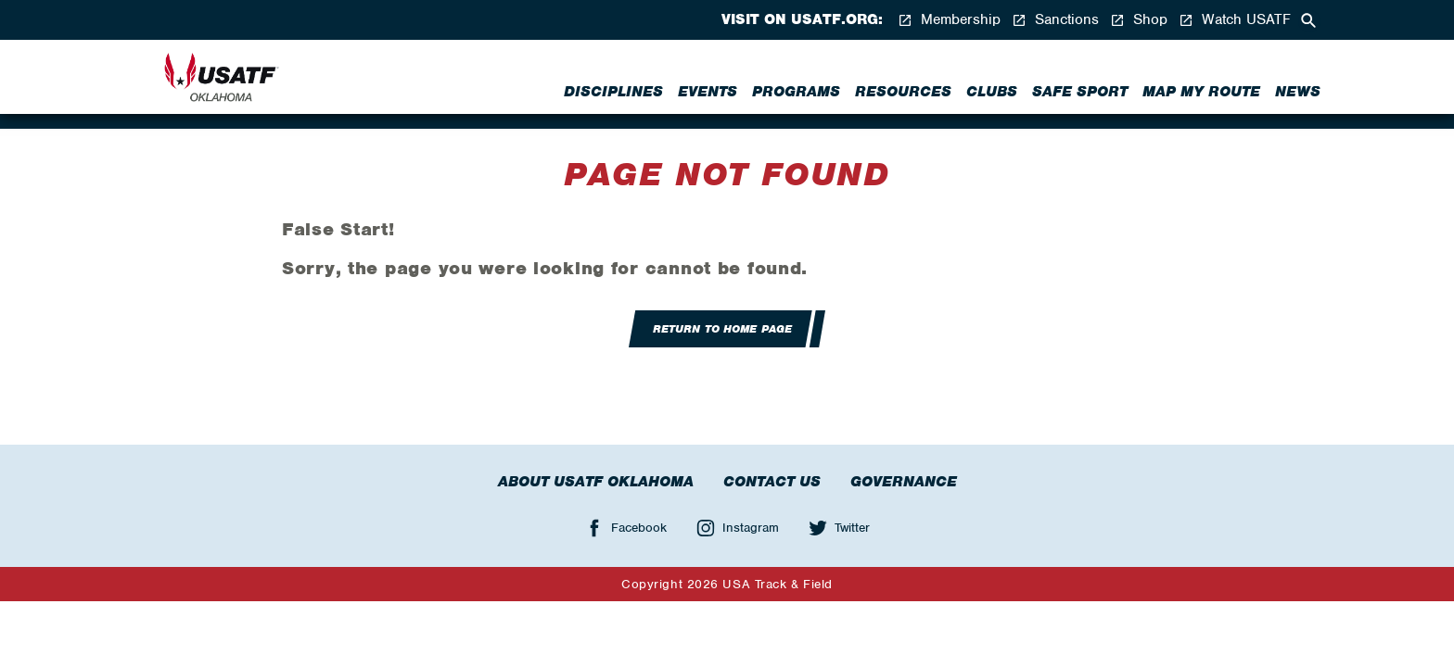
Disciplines (613, 91)
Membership (949, 20)
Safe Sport (1080, 91)
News (1297, 91)
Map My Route (1201, 91)
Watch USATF (1235, 20)
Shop (1138, 20)
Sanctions (1055, 20)
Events (707, 91)
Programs (796, 91)
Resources (903, 91)
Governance (903, 481)
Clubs (991, 91)
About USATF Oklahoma (596, 481)
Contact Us (772, 481)
